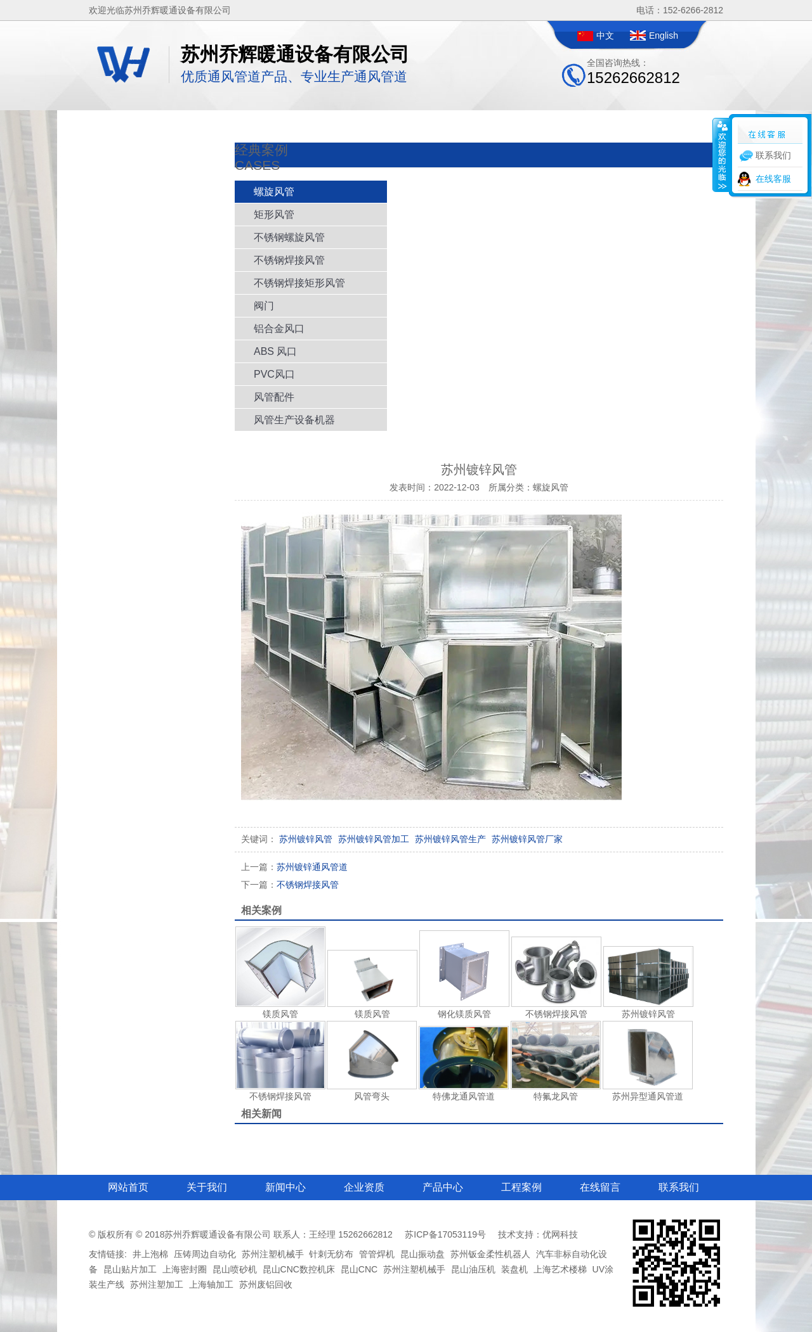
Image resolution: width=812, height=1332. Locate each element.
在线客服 (773, 179)
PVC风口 (274, 374)
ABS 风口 (275, 351)
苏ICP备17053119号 (445, 1234)
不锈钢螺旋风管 (289, 237)
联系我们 (678, 1187)
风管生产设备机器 (294, 419)
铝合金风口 (279, 328)
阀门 (264, 305)
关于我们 (207, 1187)
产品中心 (442, 1187)
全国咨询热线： (633, 72)
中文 (605, 35)
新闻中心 (285, 1187)
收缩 (721, 154)
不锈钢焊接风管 (289, 260)
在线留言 (600, 1187)
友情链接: (108, 1254)
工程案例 (521, 1187)
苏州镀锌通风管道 (294, 867)
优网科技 (560, 1234)
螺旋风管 (274, 191)
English (663, 35)
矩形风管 (274, 214)
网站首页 (128, 1187)
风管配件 (274, 397)
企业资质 (364, 1187)
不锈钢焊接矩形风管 (299, 283)
